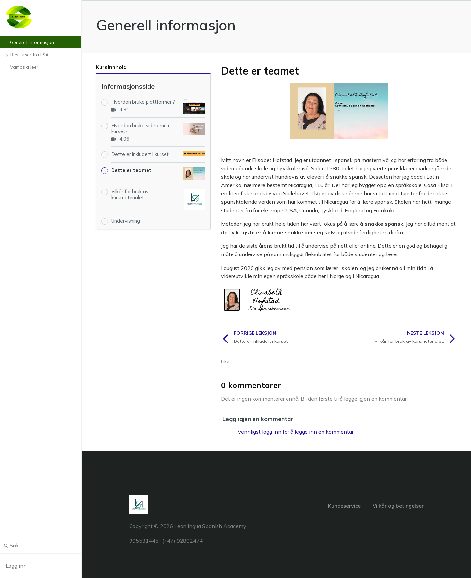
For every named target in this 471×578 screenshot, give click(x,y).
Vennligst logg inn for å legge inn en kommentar (296, 432)
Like (225, 361)
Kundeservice (344, 505)
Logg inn (16, 565)
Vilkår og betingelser (398, 505)
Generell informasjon (166, 25)
